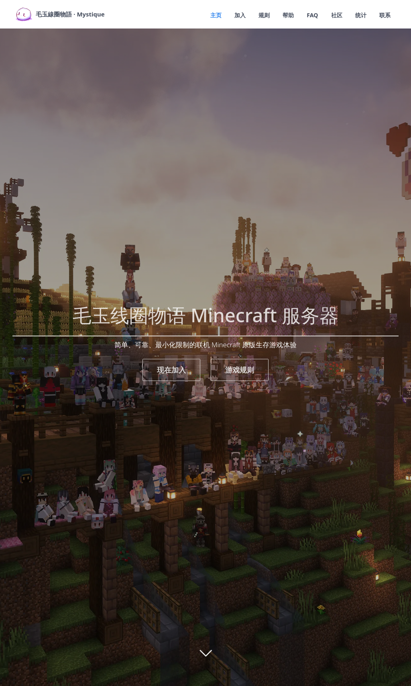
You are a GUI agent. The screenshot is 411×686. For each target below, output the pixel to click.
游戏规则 (239, 370)
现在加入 (171, 370)
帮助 (285, 15)
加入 (235, 15)
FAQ (310, 15)
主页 (210, 15)
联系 (384, 15)
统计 (360, 15)
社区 (335, 15)
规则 (260, 15)
